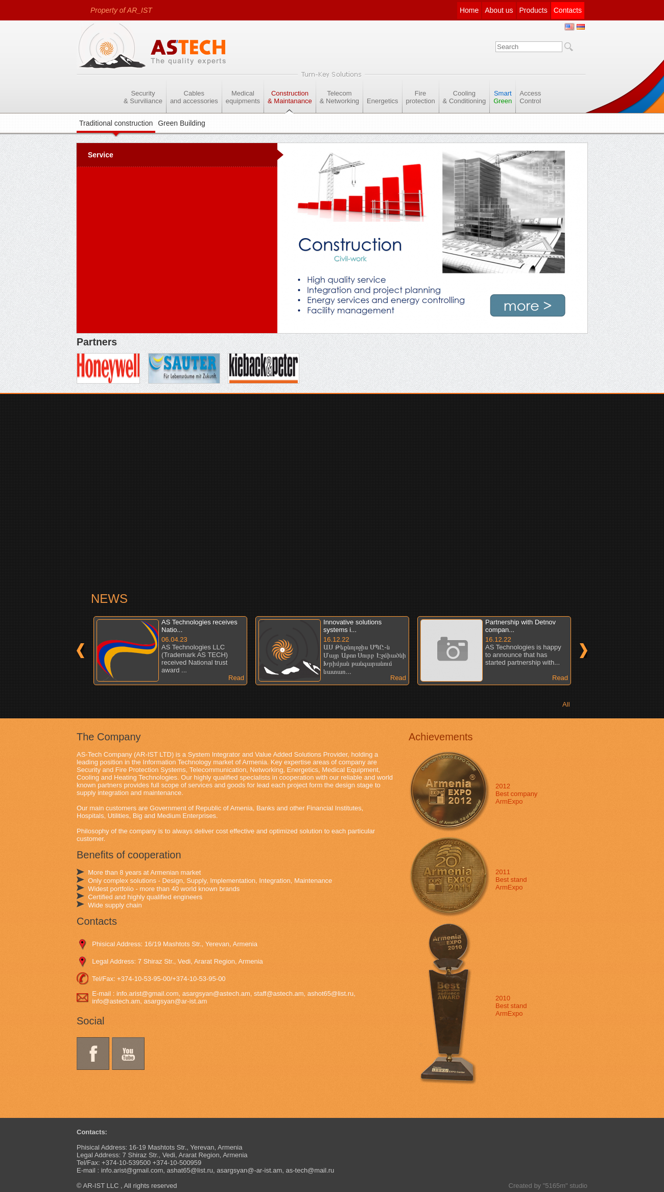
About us (499, 10)
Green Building (181, 123)
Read (236, 678)
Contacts (568, 10)
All (566, 704)
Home (469, 10)
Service (100, 155)
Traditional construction (116, 123)
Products (533, 10)
